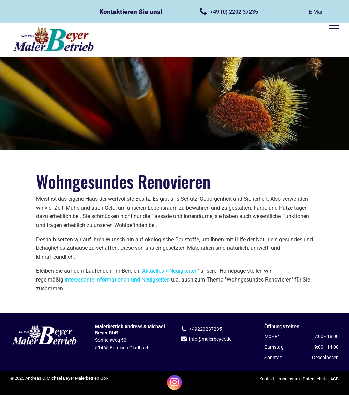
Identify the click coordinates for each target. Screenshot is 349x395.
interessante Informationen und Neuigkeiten (117, 279)
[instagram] (174, 383)
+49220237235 (205, 329)
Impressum (288, 378)
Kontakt (266, 378)
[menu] (334, 28)
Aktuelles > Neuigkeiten (169, 271)
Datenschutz (315, 378)
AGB (334, 378)
